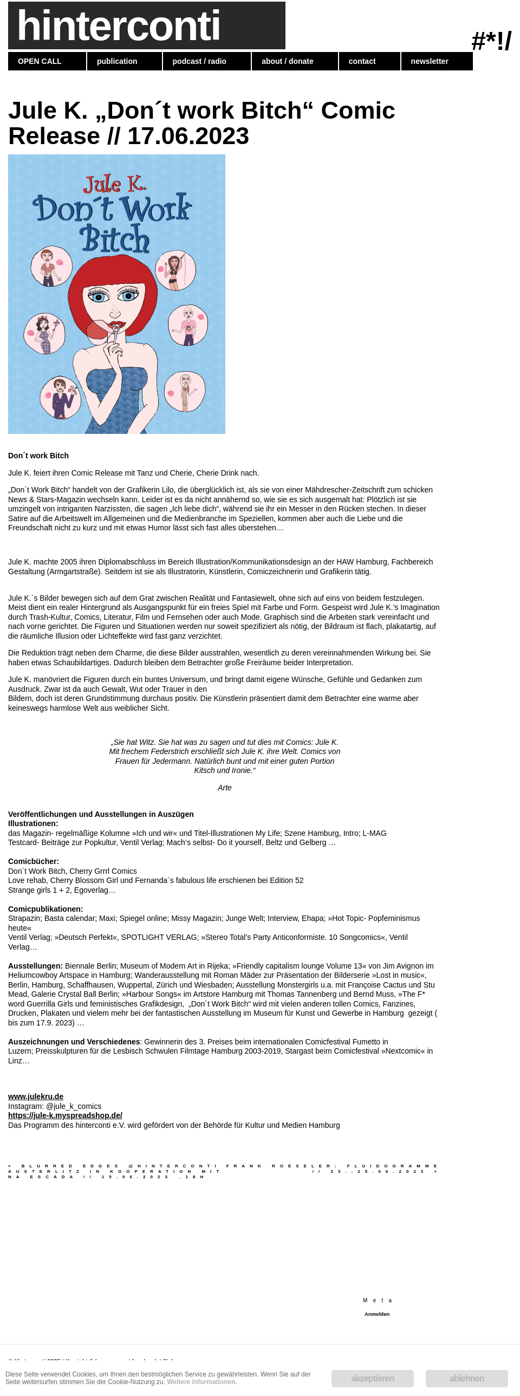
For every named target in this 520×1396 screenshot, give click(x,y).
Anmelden (377, 1314)
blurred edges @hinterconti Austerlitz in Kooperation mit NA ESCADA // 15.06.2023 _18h (116, 1171)
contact (362, 61)
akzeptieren (372, 1378)
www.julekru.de (35, 1096)
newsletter (429, 61)
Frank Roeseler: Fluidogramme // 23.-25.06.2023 (333, 1169)
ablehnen (467, 1378)
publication (117, 61)
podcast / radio (200, 61)
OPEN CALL (40, 61)
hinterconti (118, 25)
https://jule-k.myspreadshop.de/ (65, 1115)
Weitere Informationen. (202, 1382)
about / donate (288, 61)
